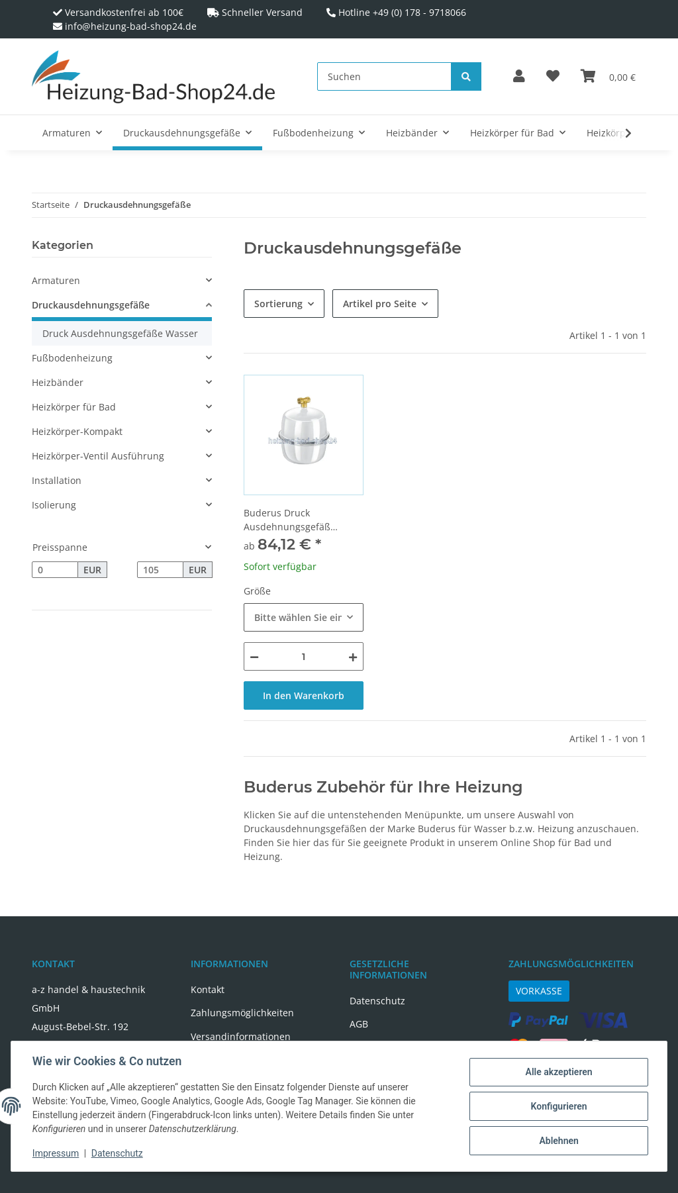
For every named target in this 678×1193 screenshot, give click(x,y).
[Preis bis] (160, 570)
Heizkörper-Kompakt (77, 431)
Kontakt (207, 989)
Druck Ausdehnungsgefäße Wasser (120, 333)
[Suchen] (384, 76)
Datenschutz (377, 1000)
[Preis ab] (55, 570)
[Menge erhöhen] (353, 656)
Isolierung (54, 505)
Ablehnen (558, 1140)
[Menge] (304, 656)
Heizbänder (57, 382)
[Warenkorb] (608, 77)
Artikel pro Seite (379, 303)
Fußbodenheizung (72, 358)
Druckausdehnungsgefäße (91, 305)
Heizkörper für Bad (74, 407)
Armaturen (56, 280)
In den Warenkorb (303, 695)
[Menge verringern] (254, 656)
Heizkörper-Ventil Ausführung (98, 456)
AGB (359, 1024)
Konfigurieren (558, 1106)
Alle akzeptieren (558, 1072)
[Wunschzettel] (553, 77)
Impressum (55, 1153)
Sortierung (278, 303)
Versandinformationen (241, 1036)
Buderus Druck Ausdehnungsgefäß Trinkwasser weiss (287, 520)
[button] (519, 77)
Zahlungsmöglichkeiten (242, 1012)
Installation (56, 480)
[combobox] (303, 617)
